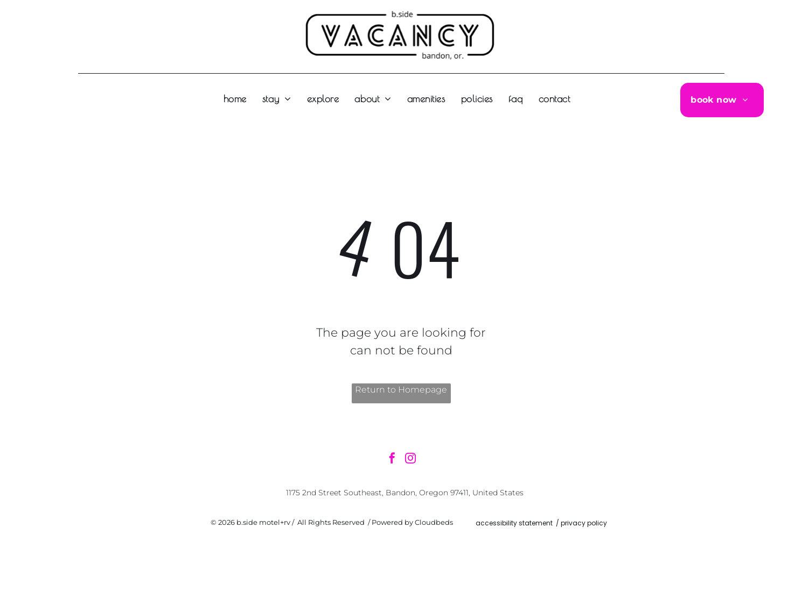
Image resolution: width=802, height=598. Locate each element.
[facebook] (392, 459)
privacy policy (584, 523)
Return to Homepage (401, 390)
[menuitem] (239, 98)
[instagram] (410, 459)
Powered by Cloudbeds (412, 522)
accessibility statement (514, 523)
